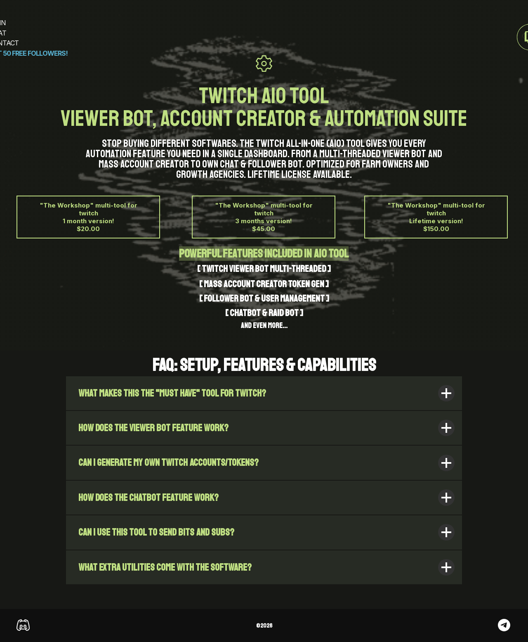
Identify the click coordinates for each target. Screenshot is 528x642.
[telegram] (504, 629)
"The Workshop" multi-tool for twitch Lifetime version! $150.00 (436, 217)
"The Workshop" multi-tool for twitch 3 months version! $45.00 (264, 217)
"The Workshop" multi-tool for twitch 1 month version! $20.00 (88, 217)
